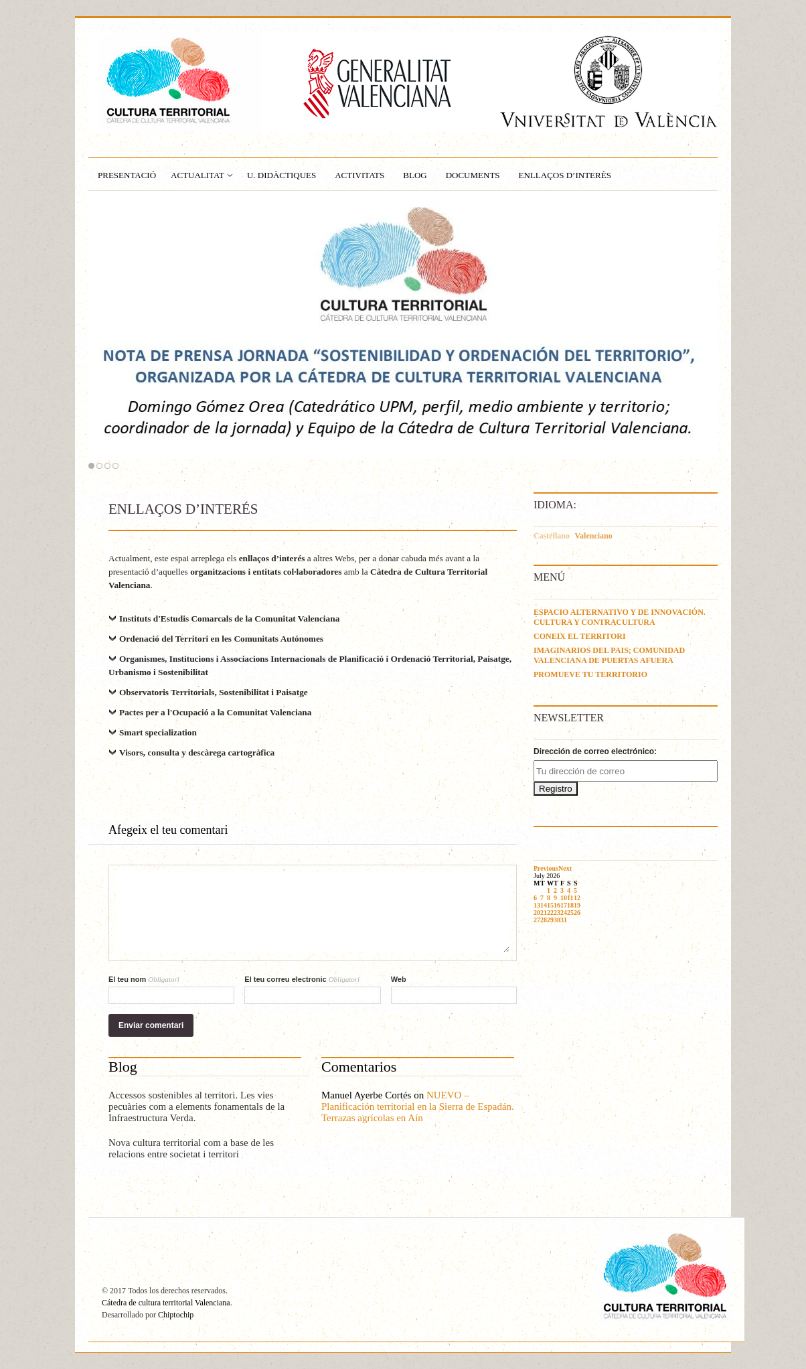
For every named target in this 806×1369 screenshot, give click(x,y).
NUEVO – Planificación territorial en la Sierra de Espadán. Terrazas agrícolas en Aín (417, 1106)
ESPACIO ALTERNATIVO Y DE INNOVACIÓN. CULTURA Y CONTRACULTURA (620, 617)
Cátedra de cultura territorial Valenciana (166, 1302)
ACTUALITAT (197, 175)
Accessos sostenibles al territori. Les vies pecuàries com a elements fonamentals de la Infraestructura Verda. (196, 1106)
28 (543, 920)
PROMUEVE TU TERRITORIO (590, 674)
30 (557, 920)
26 (577, 912)
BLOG (414, 175)
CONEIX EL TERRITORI (580, 636)
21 (543, 912)
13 (537, 905)
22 (550, 912)
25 (570, 912)
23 (557, 912)
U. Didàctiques (281, 175)
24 (563, 912)
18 (570, 905)
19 (577, 905)
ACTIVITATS (359, 175)
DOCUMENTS (473, 175)
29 (550, 920)
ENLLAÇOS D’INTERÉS (565, 175)
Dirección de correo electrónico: (595, 751)
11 (570, 898)
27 (537, 920)
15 (550, 905)
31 (563, 920)
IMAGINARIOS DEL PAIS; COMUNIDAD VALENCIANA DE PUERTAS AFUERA (609, 655)
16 (557, 905)
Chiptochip (175, 1314)
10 (563, 898)
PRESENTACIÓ (127, 175)
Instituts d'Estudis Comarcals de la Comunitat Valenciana (229, 619)
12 (577, 898)
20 (537, 912)
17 (563, 905)
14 (543, 905)
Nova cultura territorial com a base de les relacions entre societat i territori (191, 1148)
